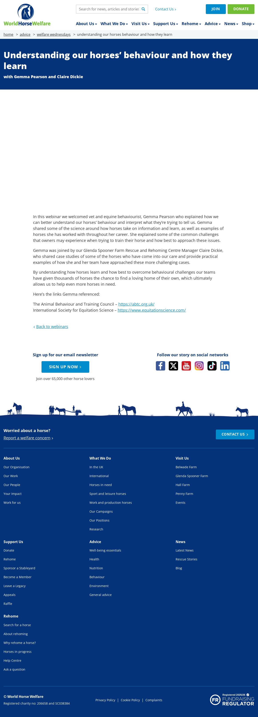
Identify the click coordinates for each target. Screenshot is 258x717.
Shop (248, 24)
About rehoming (16, 634)
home (8, 34)
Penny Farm (184, 494)
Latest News (185, 550)
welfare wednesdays (54, 34)
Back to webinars (50, 326)
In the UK (96, 467)
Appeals (10, 595)
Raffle (8, 603)
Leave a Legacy (15, 586)
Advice (213, 24)
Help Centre (12, 660)
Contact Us (166, 9)
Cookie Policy (130, 700)
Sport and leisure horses (107, 494)
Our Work (11, 476)
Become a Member (18, 577)
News (231, 24)
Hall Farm (183, 485)
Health (94, 559)
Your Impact (13, 494)
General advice (100, 595)
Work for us (12, 502)
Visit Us (140, 24)
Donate (241, 8)
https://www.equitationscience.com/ (152, 310)
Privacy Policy (105, 700)
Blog (179, 568)
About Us (86, 24)
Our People (12, 485)
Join (216, 8)
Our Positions (99, 520)
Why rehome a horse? (20, 643)
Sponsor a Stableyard (19, 568)
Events (180, 502)
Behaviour (97, 577)
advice (25, 34)
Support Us (165, 24)
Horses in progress (18, 651)
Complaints (153, 700)
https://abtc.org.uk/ (136, 304)
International (99, 476)
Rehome (191, 24)
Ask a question (14, 669)
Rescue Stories (186, 559)
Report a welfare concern (29, 437)
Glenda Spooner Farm (192, 476)
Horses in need (100, 485)
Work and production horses (110, 502)
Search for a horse (17, 625)
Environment (99, 586)
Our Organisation (17, 467)
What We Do (114, 24)
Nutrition (96, 568)
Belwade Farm (186, 467)
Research (96, 529)
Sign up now (66, 366)
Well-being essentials (105, 550)
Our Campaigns (101, 511)
